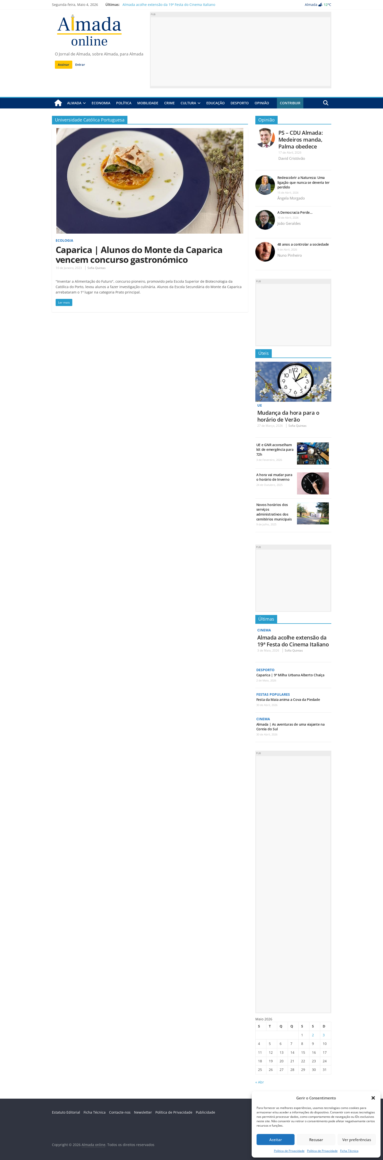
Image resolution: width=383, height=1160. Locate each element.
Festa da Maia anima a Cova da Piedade (288, 699)
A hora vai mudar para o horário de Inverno (274, 477)
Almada (74, 103)
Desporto (240, 103)
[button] (373, 1097)
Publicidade (205, 1112)
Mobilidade (147, 103)
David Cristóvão (291, 158)
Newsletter (143, 1112)
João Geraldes (289, 223)
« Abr (259, 1082)
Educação (215, 103)
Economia (101, 103)
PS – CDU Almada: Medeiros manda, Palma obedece (300, 139)
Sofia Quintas (96, 268)
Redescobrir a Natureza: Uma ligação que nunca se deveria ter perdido (303, 182)
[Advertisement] (241, 51)
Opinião (262, 103)
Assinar (63, 64)
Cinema (264, 630)
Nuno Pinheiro (289, 255)
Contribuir (290, 103)
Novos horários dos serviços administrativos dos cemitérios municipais (274, 511)
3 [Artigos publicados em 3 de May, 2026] (324, 1035)
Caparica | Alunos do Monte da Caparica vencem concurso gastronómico (139, 255)
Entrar (80, 64)
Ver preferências (356, 1139)
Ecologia (64, 240)
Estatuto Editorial (66, 1112)
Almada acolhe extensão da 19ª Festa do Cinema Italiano (169, 4)
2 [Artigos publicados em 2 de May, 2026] (313, 1035)
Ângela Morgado (291, 198)
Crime (169, 103)
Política (123, 103)
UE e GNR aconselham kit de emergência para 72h (275, 449)
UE (259, 405)
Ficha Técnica (349, 1151)
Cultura (188, 103)
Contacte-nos (120, 1112)
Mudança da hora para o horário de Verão (288, 416)
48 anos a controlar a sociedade (303, 244)
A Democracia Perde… (294, 212)
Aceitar (275, 1139)
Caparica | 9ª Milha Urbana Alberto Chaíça (290, 675)
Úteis (263, 353)
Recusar (316, 1139)
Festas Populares (273, 694)
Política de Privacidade (289, 1151)
